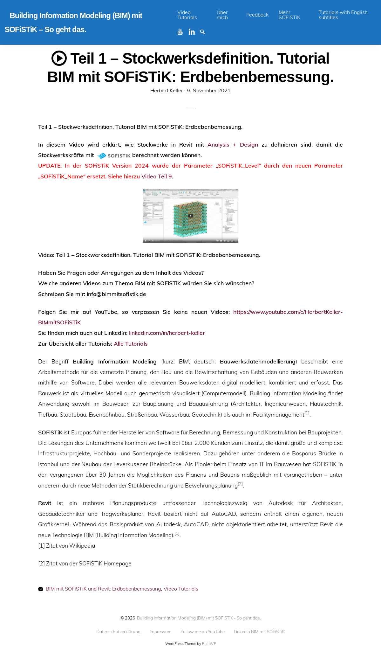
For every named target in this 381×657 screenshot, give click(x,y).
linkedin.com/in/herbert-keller (167, 332)
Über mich (222, 14)
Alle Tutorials (131, 343)
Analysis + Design (233, 144)
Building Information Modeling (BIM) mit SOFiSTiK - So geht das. (199, 617)
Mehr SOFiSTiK (289, 14)
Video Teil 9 (156, 176)
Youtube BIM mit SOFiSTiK (183, 31)
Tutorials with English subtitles (343, 14)
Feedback (257, 14)
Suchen (205, 31)
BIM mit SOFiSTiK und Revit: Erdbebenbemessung (103, 588)
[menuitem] (192, 15)
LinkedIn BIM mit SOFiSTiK (259, 631)
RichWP (209, 643)
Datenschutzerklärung (118, 631)
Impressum (161, 631)
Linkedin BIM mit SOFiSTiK (194, 31)
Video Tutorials (187, 14)
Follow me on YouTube (202, 631)
